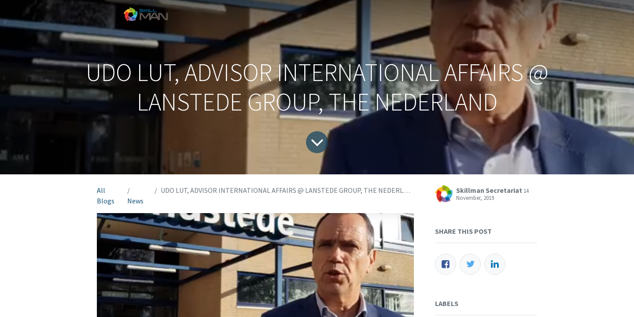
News (135, 200)
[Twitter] (470, 264)
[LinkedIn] (494, 264)
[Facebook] (445, 264)
